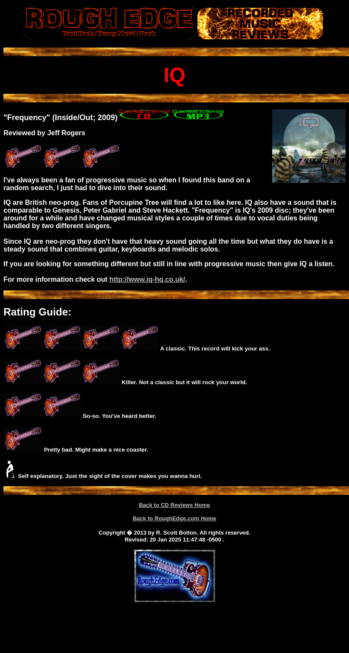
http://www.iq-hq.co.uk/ (147, 279)
